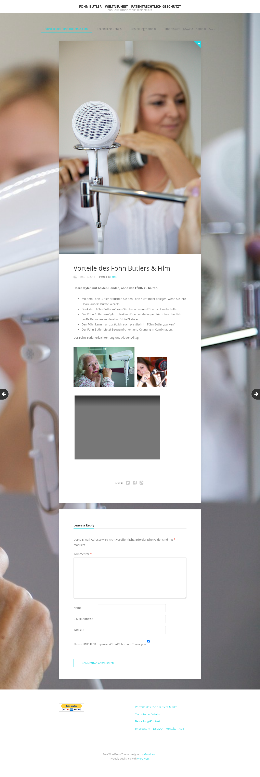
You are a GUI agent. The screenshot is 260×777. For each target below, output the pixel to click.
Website (79, 630)
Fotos (113, 277)
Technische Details (109, 29)
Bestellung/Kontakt (143, 29)
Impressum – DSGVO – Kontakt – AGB (190, 29)
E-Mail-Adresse (83, 619)
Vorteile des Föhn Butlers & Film (66, 29)
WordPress (143, 760)
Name (77, 608)
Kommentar (83, 554)
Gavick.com (150, 756)
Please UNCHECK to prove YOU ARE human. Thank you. (110, 644)
